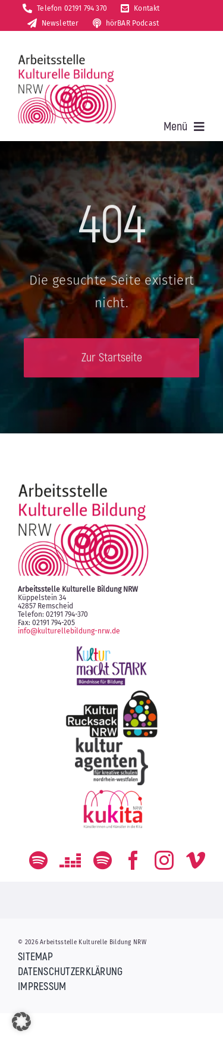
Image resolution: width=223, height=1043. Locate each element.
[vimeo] (195, 860)
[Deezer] (70, 860)
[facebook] (133, 860)
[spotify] (38, 860)
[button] (21, 1021)
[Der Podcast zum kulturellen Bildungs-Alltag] (102, 860)
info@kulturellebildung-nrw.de (69, 631)
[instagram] (164, 860)
